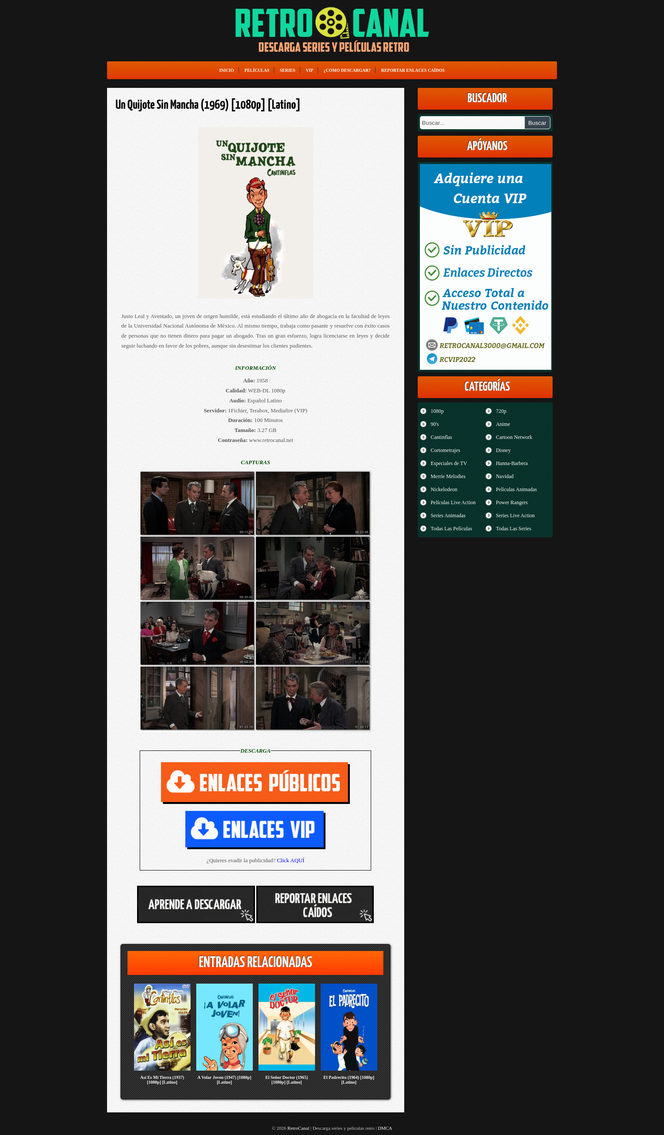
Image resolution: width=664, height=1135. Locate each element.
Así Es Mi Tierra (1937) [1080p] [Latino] (162, 1080)
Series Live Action (515, 515)
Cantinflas (441, 437)
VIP (309, 70)
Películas (257, 70)
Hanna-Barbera (512, 463)
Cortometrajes (445, 450)
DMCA (385, 1128)
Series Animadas (448, 515)
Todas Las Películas (451, 529)
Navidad (505, 476)
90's (435, 424)
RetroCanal (298, 1128)
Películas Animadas (516, 489)
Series (287, 70)
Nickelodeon (444, 489)
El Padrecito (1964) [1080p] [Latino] (348, 1080)
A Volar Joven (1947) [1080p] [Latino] (225, 1080)
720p (501, 411)
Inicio (226, 70)
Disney (503, 450)
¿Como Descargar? (347, 70)
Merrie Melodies (448, 476)
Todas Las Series (513, 529)
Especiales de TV (449, 463)
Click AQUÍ (290, 860)
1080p (437, 411)
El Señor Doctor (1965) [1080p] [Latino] (286, 1080)
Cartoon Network (514, 437)
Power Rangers (512, 502)
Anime (503, 424)
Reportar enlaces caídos (413, 70)
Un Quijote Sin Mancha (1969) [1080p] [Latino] (208, 105)
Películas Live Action (453, 502)
